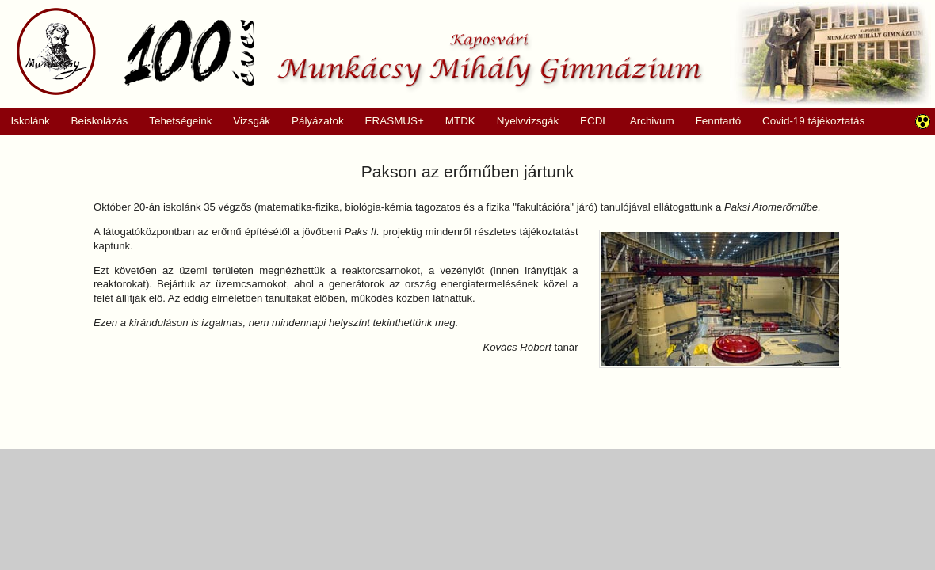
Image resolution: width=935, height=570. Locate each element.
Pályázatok (312, 121)
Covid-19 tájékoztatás (813, 121)
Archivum (646, 121)
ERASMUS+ (389, 121)
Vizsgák (251, 121)
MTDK (454, 121)
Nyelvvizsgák (522, 121)
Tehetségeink (175, 121)
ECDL (594, 121)
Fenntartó (719, 121)
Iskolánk (25, 121)
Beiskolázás (94, 121)
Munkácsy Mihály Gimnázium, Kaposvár (359, 51)
